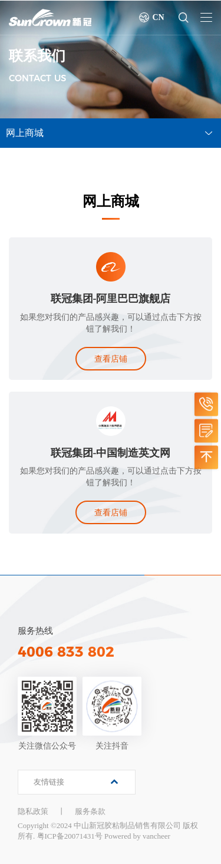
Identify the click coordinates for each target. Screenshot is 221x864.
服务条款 (90, 811)
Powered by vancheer (137, 836)
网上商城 (25, 133)
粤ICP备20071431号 (70, 836)
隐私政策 (33, 811)
